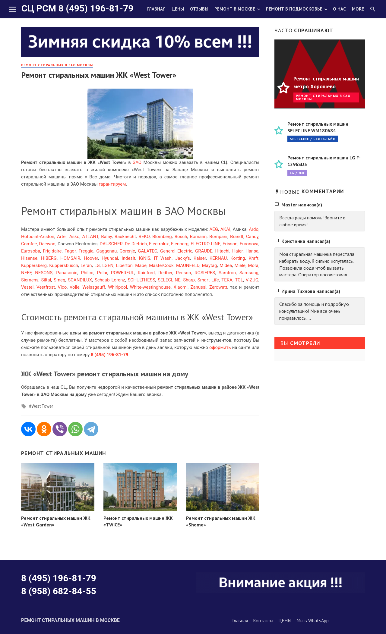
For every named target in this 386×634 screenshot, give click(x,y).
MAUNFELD (187, 265)
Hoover (91, 258)
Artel (62, 236)
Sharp (189, 280)
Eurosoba (30, 251)
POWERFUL (122, 272)
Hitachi (222, 251)
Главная (156, 9)
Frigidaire (52, 251)
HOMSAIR (70, 258)
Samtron (227, 272)
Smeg (59, 280)
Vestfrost (45, 287)
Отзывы (199, 9)
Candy (252, 236)
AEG (213, 229)
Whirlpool (117, 287)
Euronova (249, 243)
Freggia (85, 251)
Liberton (124, 265)
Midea (226, 265)
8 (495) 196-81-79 (58, 578)
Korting (237, 258)
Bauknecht (125, 236)
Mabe (141, 265)
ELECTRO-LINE (205, 243)
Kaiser (200, 258)
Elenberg (179, 243)
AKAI (225, 229)
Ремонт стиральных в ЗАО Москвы (57, 65)
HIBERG (49, 258)
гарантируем (112, 184)
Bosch (181, 236)
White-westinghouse (150, 287)
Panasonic (66, 272)
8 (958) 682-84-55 (58, 591)
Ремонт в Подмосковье (294, 9)
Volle (75, 287)
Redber (165, 272)
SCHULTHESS (141, 280)
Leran (86, 265)
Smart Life (208, 280)
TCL (239, 280)
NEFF (26, 272)
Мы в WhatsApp (312, 620)
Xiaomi (180, 287)
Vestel (27, 287)
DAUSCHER (111, 243)
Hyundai (110, 258)
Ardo (253, 229)
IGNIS (144, 258)
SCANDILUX (80, 280)
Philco (87, 272)
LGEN (107, 265)
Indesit (128, 258)
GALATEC (147, 251)
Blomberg (162, 236)
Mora (253, 265)
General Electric (176, 251)
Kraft (253, 258)
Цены (178, 9)
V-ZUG (252, 280)
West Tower (42, 406)
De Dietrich (136, 243)
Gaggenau (106, 251)
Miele (240, 265)
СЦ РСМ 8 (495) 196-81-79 (77, 8)
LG (97, 265)
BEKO (144, 236)
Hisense (29, 258)
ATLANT (90, 236)
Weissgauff (93, 287)
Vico (62, 287)
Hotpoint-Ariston (37, 236)
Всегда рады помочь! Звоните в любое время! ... (312, 221)
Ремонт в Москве (234, 9)
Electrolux (159, 243)
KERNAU (218, 258)
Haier (237, 251)
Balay (106, 236)
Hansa (251, 251)
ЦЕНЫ (284, 620)
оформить (220, 347)
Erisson (230, 243)
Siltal (46, 280)
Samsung (248, 272)
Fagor (70, 251)
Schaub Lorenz (110, 280)
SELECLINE (169, 280)
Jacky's (182, 258)
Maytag (209, 265)
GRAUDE (203, 251)
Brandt (236, 236)
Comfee (29, 243)
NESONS (43, 272)
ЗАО (137, 162)
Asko (74, 236)
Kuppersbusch (63, 265)
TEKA (227, 280)
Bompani (218, 236)
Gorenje (127, 251)
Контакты (263, 620)
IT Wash (163, 258)
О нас (339, 9)
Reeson (183, 272)
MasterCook (161, 265)
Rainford (146, 272)
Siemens (30, 280)
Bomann (198, 236)
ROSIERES (205, 272)
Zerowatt (218, 287)
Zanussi (199, 287)
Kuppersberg (34, 265)
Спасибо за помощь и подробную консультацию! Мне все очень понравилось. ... (314, 311)
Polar (102, 272)
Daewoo (47, 243)
